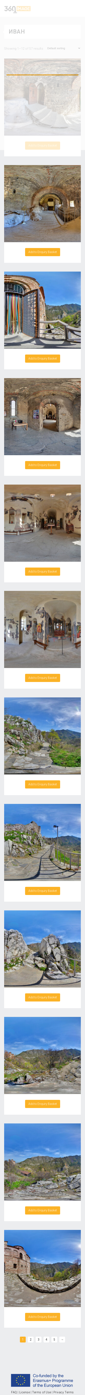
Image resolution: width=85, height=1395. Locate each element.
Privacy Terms (63, 1392)
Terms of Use (41, 1392)
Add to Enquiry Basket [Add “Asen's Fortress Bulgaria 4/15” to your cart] (42, 997)
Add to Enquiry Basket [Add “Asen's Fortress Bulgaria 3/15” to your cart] (42, 890)
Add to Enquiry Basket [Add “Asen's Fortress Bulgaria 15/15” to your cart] (42, 677)
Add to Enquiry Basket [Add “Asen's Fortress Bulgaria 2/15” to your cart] (42, 784)
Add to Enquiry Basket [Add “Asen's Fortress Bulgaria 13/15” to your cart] (42, 465)
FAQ (14, 1392)
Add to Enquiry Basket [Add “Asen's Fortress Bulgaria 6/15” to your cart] (42, 1210)
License (24, 1392)
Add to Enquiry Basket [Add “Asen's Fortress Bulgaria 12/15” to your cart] (42, 358)
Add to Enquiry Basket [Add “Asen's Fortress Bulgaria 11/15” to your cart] (42, 252)
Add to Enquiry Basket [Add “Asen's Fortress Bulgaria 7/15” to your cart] (42, 1317)
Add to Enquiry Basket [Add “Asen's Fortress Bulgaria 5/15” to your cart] (42, 1103)
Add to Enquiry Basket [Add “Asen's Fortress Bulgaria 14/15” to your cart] (42, 571)
